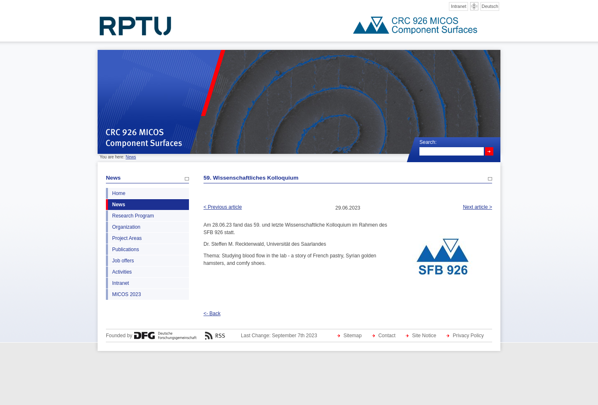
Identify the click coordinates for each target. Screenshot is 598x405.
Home (118, 193)
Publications (125, 249)
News (130, 157)
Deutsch (490, 6)
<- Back (212, 313)
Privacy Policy (468, 335)
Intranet (458, 6)
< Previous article (222, 207)
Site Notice (424, 335)
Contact (386, 335)
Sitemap (352, 335)
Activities (122, 272)
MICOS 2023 (126, 294)
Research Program (133, 216)
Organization (126, 227)
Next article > (477, 207)
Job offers (123, 261)
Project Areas (127, 238)
